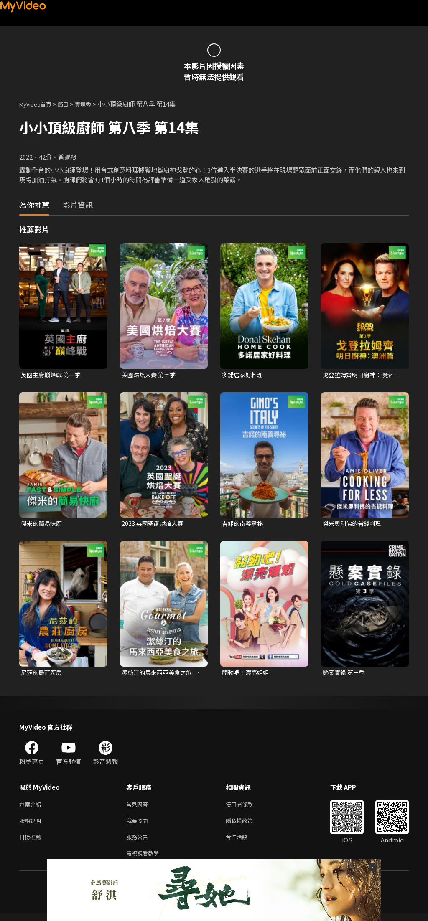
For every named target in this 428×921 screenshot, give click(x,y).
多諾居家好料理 (244, 374)
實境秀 (91, 103)
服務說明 (31, 824)
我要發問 (138, 824)
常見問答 (138, 807)
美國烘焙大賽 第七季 (150, 374)
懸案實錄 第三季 (345, 674)
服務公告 (138, 842)
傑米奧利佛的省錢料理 (354, 524)
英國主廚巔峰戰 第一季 (53, 374)
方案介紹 (31, 807)
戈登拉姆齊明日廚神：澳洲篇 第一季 (360, 375)
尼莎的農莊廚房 (43, 674)
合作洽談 (243, 842)
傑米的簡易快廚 (43, 524)
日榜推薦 (31, 842)
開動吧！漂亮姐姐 (247, 674)
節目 (70, 103)
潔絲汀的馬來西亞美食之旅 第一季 (159, 674)
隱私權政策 (246, 824)
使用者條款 (246, 807)
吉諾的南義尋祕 (244, 524)
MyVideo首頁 (38, 103)
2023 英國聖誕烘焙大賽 (154, 524)
